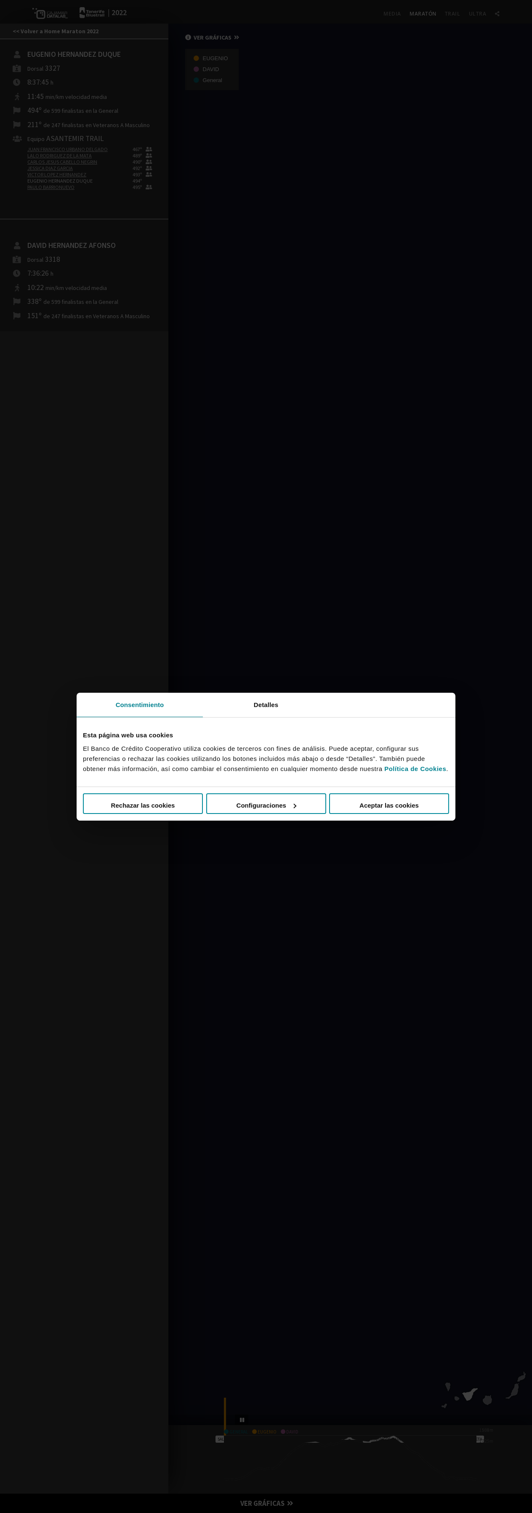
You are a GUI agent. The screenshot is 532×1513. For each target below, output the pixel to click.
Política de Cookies (415, 768)
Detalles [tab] (266, 704)
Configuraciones (266, 805)
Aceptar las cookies (389, 805)
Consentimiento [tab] (140, 704)
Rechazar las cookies (143, 805)
